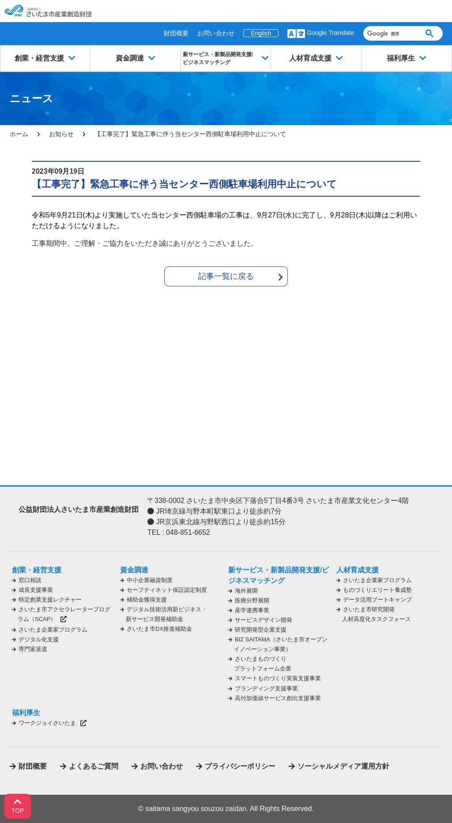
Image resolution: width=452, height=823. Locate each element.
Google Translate (330, 32)
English (261, 33)
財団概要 (176, 33)
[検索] (389, 33)
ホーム (19, 133)
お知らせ (61, 133)
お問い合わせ (215, 33)
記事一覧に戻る (226, 276)
